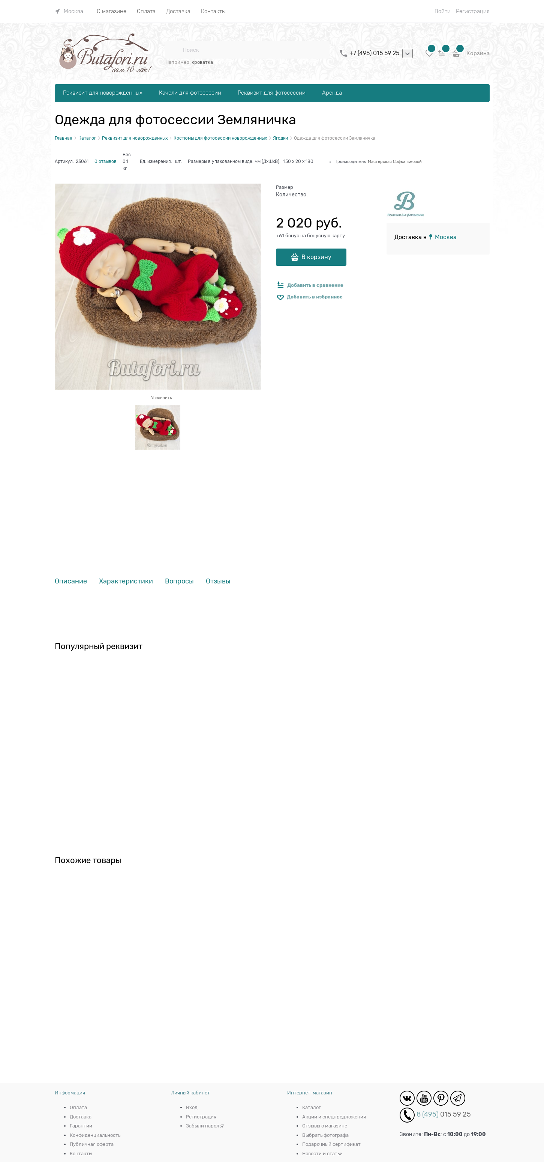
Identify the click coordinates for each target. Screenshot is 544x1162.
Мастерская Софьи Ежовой (395, 161)
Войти (443, 11)
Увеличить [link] (161, 397)
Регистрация (473, 11)
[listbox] (407, 54)
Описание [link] (71, 581)
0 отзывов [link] (105, 161)
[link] (69, 11)
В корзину (316, 257)
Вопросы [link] (179, 581)
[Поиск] (174, 50)
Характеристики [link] (126, 581)
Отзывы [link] (218, 581)
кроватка (202, 62)
